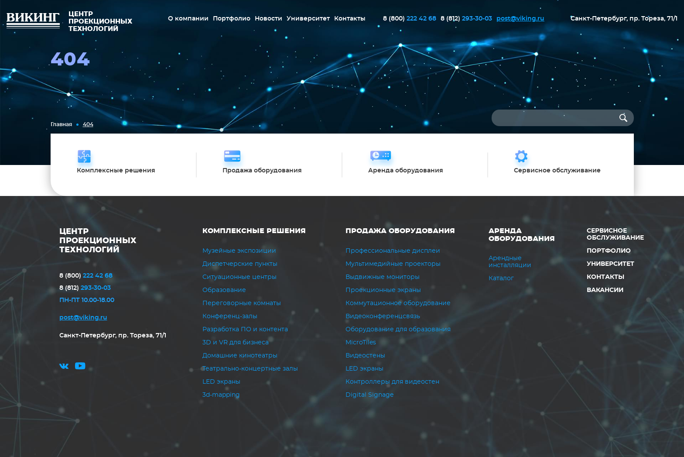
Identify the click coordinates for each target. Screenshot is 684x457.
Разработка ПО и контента (245, 329)
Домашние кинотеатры (239, 356)
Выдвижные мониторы (382, 277)
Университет (308, 19)
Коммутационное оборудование (398, 303)
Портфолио (231, 19)
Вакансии (605, 290)
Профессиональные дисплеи (392, 251)
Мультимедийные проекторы (393, 264)
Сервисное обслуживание (615, 234)
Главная (61, 124)
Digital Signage (369, 395)
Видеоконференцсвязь (382, 316)
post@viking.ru (520, 19)
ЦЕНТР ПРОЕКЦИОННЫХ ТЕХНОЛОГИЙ (98, 241)
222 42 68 (409, 19)
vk (63, 367)
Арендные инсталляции (510, 261)
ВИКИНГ (33, 22)
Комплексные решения (254, 230)
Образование (224, 290)
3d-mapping (221, 395)
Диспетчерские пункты (239, 264)
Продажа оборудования (400, 230)
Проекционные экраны (383, 290)
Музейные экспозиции (239, 251)
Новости (268, 19)
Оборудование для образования (398, 329)
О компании (188, 19)
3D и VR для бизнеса (235, 343)
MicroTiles (360, 343)
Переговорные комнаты (241, 303)
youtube (80, 367)
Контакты (350, 19)
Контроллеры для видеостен (392, 382)
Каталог (501, 278)
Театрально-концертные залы (250, 369)
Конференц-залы (229, 316)
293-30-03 (466, 19)
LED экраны (221, 382)
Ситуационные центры (239, 277)
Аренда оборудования (522, 234)
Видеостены (365, 356)
